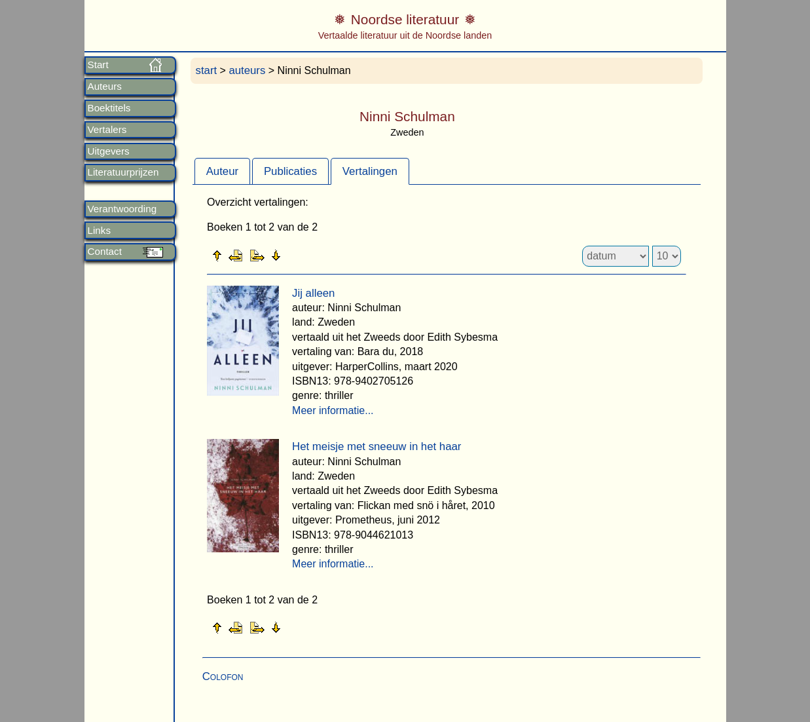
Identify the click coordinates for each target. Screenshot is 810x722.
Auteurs (105, 86)
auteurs (247, 70)
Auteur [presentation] (222, 171)
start (206, 70)
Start (98, 65)
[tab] (222, 171)
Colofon (223, 676)
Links (99, 230)
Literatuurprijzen (123, 172)
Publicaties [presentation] (290, 171)
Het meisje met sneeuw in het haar (376, 446)
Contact (105, 251)
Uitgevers (109, 151)
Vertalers (107, 129)
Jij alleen (313, 293)
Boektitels (109, 108)
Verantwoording (122, 209)
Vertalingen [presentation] (369, 171)
